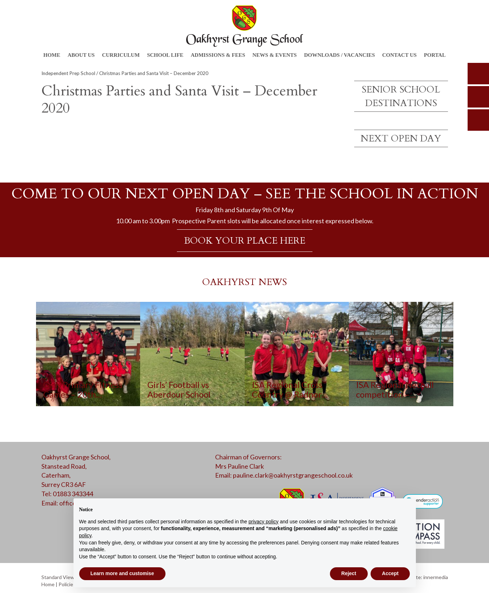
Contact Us (399, 55)
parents (478, 97)
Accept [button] (390, 573)
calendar (478, 120)
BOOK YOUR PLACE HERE (244, 240)
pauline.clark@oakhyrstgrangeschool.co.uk (293, 475)
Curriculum (121, 55)
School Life (165, 55)
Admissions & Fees (218, 55)
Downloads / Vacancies (339, 55)
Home (52, 55)
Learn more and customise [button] (122, 573)
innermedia (435, 577)
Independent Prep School (68, 73)
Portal (435, 55)
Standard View (57, 577)
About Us (81, 55)
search (478, 73)
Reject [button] (348, 573)
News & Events (275, 55)
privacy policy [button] (264, 521)
